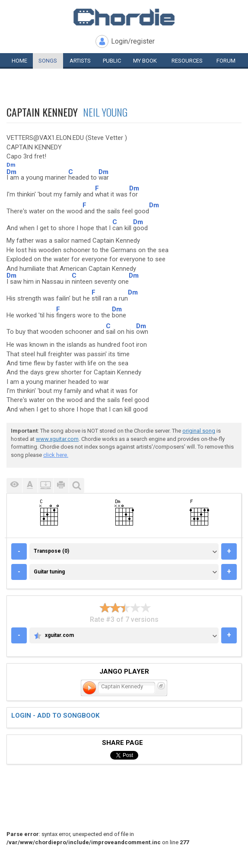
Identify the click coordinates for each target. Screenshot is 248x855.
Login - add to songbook (55, 715)
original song (198, 431)
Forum (225, 60)
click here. (55, 455)
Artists (80, 60)
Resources (187, 60)
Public (112, 60)
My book (145, 60)
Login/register (133, 41)
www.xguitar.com (57, 439)
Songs (47, 60)
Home (19, 60)
